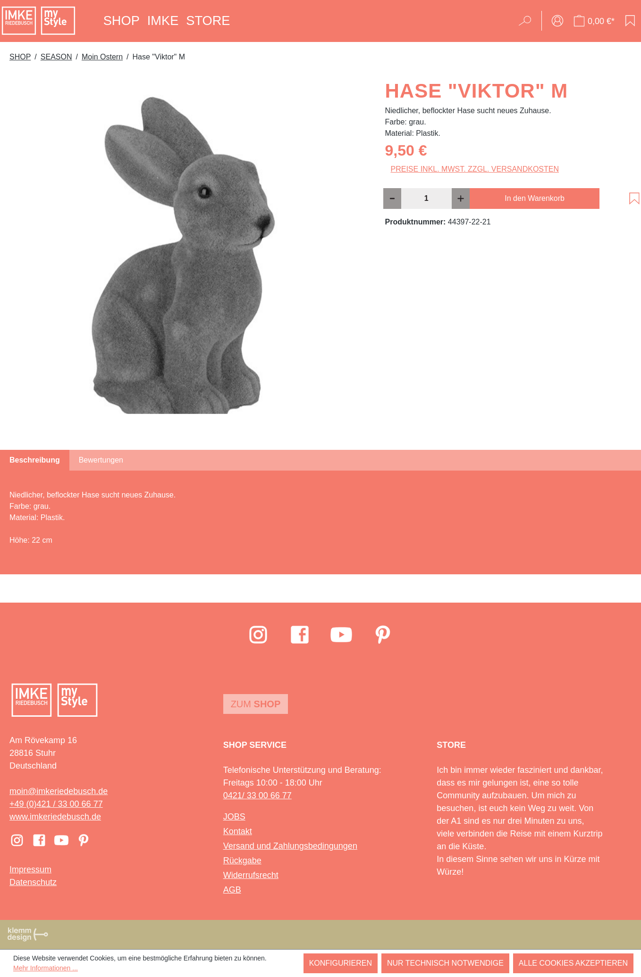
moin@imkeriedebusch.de (58, 791)
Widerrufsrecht (250, 875)
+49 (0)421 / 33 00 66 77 (56, 804)
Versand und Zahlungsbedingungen (290, 846)
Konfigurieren (340, 963)
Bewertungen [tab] (101, 460)
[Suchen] (528, 21)
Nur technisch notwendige (445, 963)
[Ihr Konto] (557, 21)
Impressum (30, 869)
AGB (232, 889)
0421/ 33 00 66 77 (257, 795)
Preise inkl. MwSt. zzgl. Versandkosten (475, 169)
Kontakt (237, 831)
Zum (256, 704)
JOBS (234, 816)
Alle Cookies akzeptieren (573, 963)
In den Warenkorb (535, 198)
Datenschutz (33, 882)
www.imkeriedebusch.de (55, 816)
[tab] (34, 460)
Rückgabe (242, 860)
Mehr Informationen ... (45, 968)
